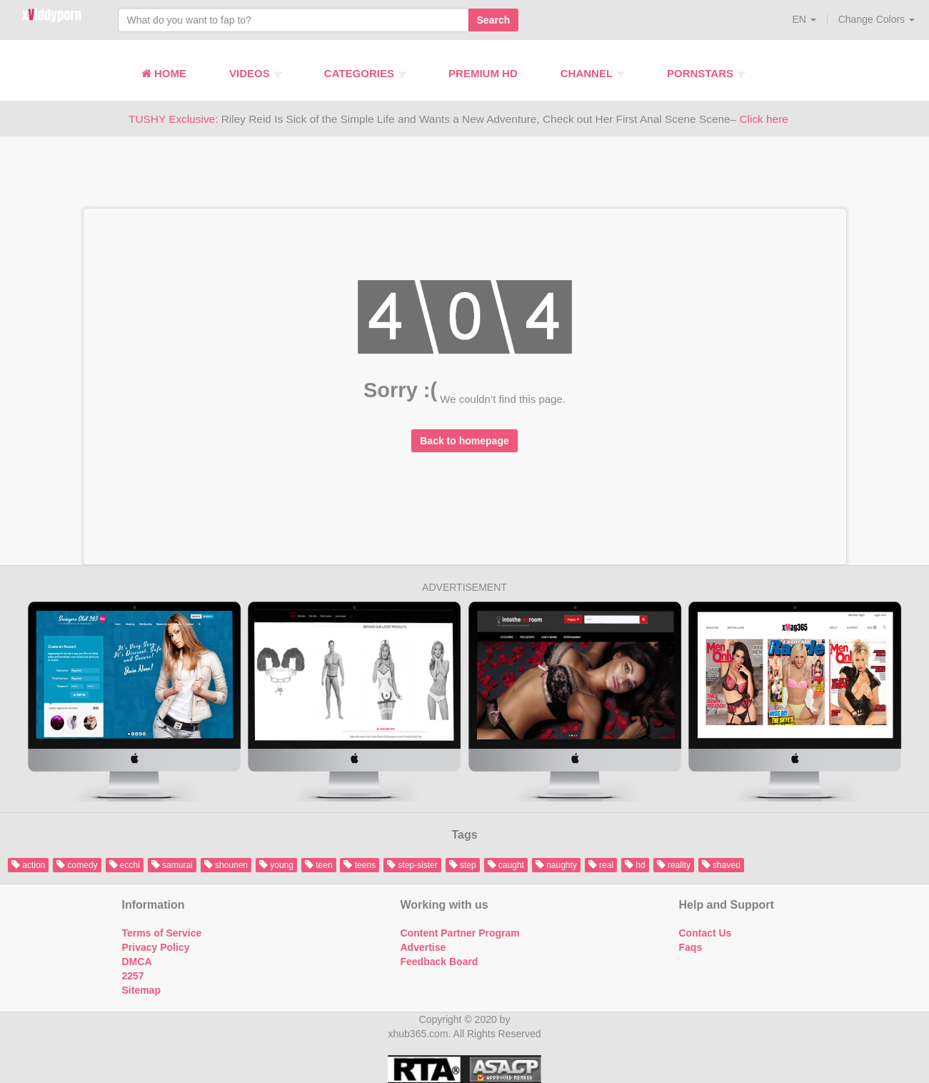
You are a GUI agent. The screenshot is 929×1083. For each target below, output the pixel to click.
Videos (255, 73)
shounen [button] (226, 865)
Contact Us (705, 933)
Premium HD (483, 73)
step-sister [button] (412, 865)
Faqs (691, 947)
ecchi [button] (124, 865)
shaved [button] (721, 865)
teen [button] (319, 865)
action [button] (28, 865)
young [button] (276, 865)
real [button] (600, 865)
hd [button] (635, 865)
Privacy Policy (156, 947)
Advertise (423, 947)
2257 (133, 976)
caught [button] (506, 865)
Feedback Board (439, 961)
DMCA (137, 961)
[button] (804, 19)
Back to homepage (464, 440)
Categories (365, 73)
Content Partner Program (460, 933)
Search (494, 20)
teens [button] (359, 865)
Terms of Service (162, 933)
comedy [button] (76, 865)
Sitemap (141, 990)
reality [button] (674, 865)
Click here (763, 119)
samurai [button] (172, 865)
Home (163, 73)
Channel (592, 73)
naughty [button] (556, 865)
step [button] (462, 865)
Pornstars (706, 73)
